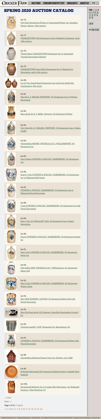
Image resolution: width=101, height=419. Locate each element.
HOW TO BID (95, 29)
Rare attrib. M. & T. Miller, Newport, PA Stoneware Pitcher (46, 114)
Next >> (8, 401)
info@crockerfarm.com (24, 417)
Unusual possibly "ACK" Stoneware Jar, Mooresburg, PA (45, 327)
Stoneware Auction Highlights (82, 417)
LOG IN (93, 3)
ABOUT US (84, 2)
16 (41, 409)
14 (35, 409)
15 (38, 409)
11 (27, 409)
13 (32, 409)
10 (24, 409)
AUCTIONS (36, 2)
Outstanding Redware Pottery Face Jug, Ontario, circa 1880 (47, 358)
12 (29, 409)
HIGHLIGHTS (72, 2)
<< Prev (8, 397)
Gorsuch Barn (57, 417)
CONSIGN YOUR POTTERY (54, 2)
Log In (20, 405)
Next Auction (96, 417)
